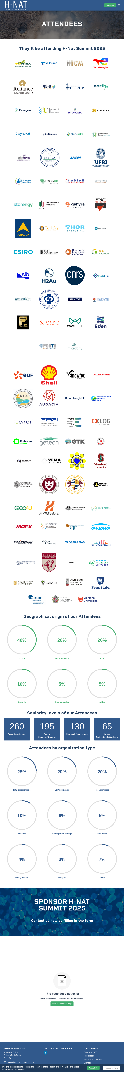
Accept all (93, 1068)
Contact (87, 1063)
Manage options (111, 1068)
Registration (89, 1056)
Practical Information (93, 1059)
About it (28, 1069)
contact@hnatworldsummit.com (19, 1062)
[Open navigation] (119, 5)
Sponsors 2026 (90, 1052)
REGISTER (110, 5)
